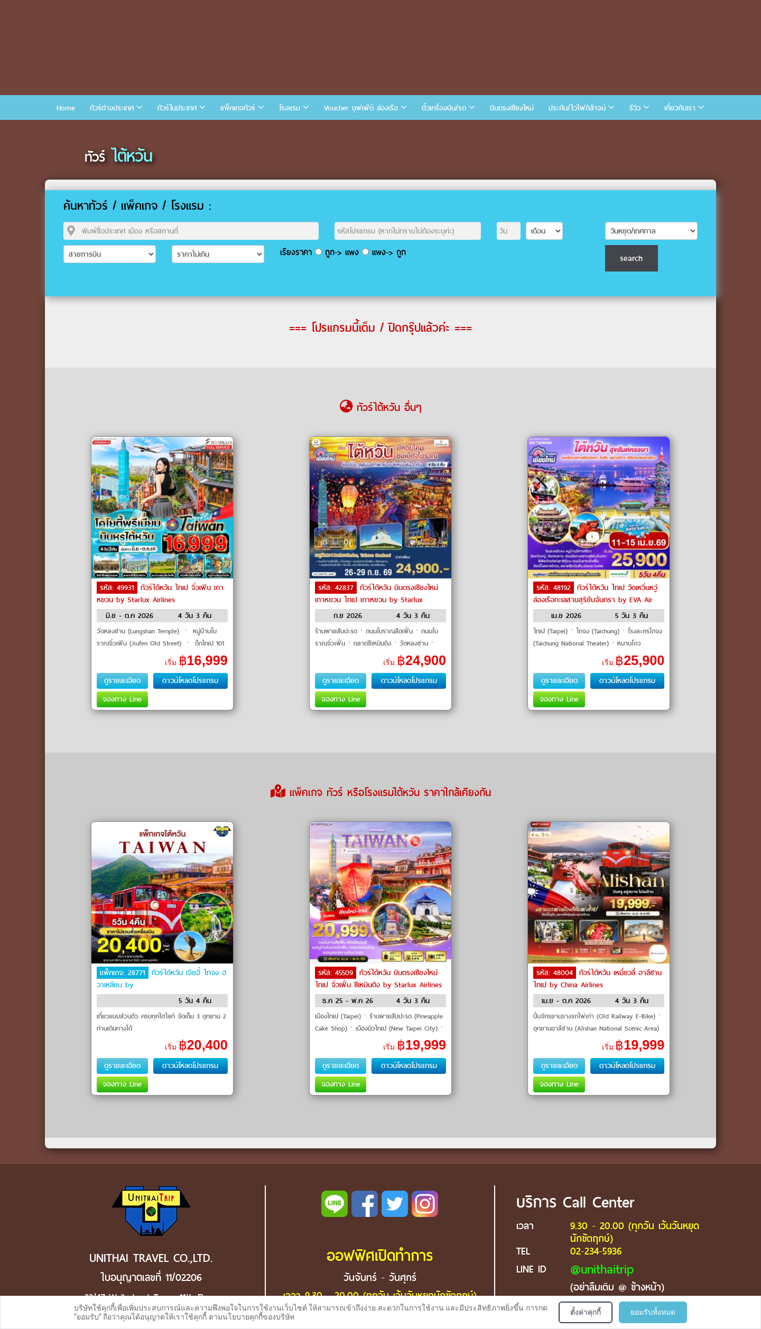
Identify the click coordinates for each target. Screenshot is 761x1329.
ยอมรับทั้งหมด (652, 1312)
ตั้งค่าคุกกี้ (585, 1312)
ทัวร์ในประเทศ (177, 108)
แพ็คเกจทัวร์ (237, 108)
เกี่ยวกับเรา (679, 108)
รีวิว (635, 108)
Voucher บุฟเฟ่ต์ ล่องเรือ (361, 108)
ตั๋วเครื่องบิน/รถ (444, 108)
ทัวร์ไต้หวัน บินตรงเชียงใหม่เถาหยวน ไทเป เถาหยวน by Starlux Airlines (376, 599)
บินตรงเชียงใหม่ (512, 108)
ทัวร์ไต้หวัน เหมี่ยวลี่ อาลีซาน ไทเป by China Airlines (597, 979)
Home (66, 108)
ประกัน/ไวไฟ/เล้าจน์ (577, 108)
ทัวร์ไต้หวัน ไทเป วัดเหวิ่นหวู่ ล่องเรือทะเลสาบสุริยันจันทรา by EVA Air (595, 594)
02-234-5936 (595, 1251)
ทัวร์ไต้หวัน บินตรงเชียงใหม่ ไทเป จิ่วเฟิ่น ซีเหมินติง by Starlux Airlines (378, 979)
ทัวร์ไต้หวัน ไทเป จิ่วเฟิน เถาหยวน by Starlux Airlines (160, 594)
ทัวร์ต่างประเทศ (112, 108)
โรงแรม (289, 108)
